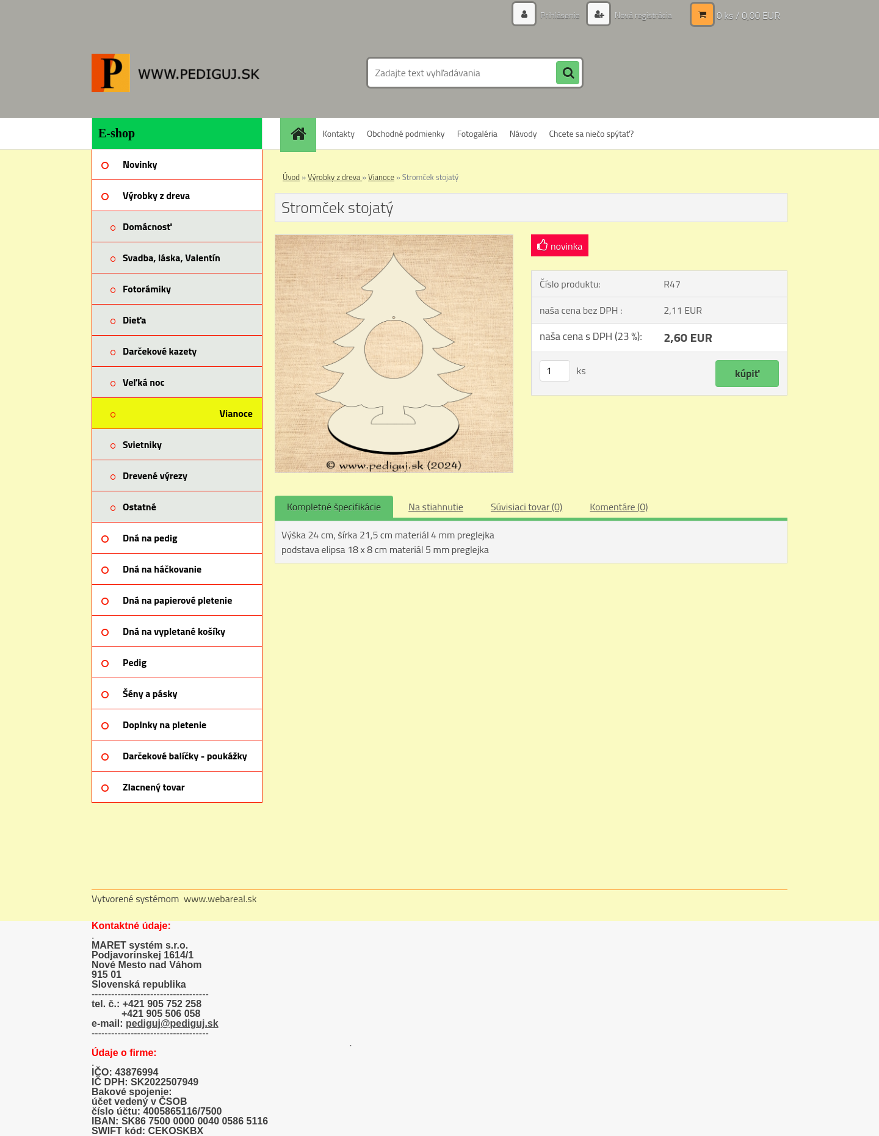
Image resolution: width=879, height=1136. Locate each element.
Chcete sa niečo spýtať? (591, 133)
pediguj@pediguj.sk (172, 1023)
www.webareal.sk (220, 898)
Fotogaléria (477, 133)
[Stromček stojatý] (394, 240)
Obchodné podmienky (406, 133)
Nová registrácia (642, 15)
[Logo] (175, 72)
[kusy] (555, 371)
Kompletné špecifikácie (334, 506)
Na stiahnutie (435, 506)
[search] (568, 73)
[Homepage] (302, 133)
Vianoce (381, 177)
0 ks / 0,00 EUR (748, 15)
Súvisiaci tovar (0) (526, 506)
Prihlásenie (560, 15)
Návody (523, 133)
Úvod (291, 177)
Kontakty (338, 133)
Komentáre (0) (619, 506)
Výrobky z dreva (335, 177)
